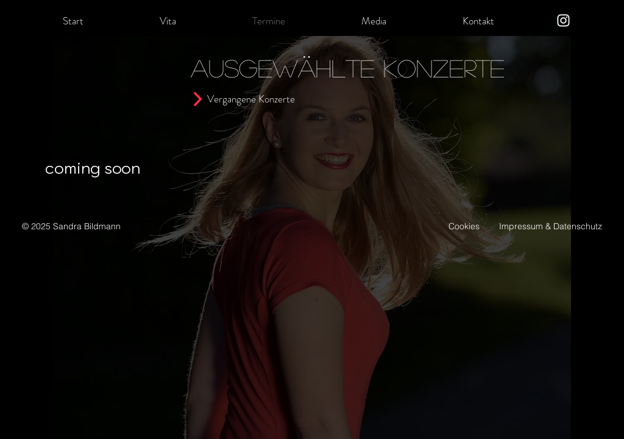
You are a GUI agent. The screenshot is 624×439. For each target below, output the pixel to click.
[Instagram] (563, 20)
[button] (167, 20)
